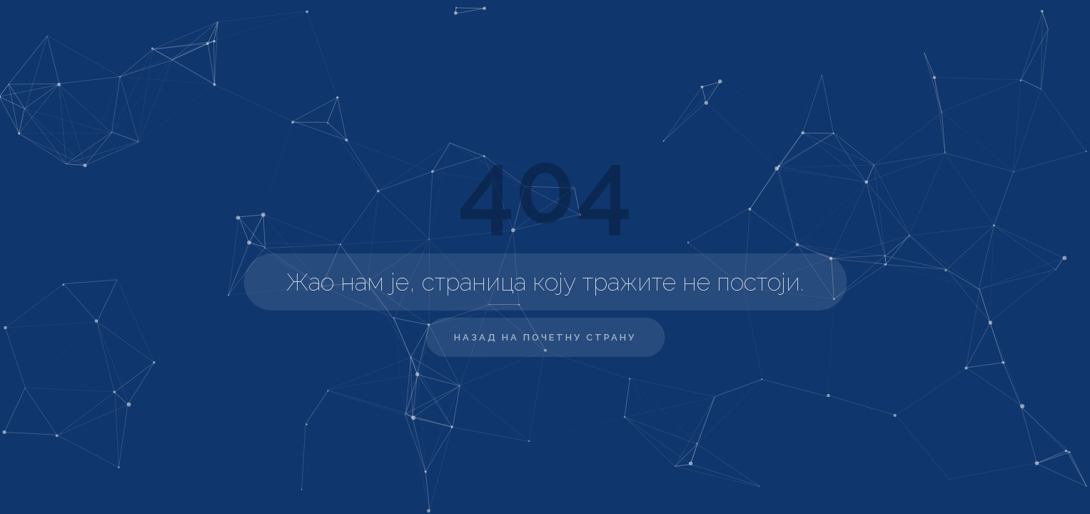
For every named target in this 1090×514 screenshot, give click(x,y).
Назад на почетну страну (545, 337)
